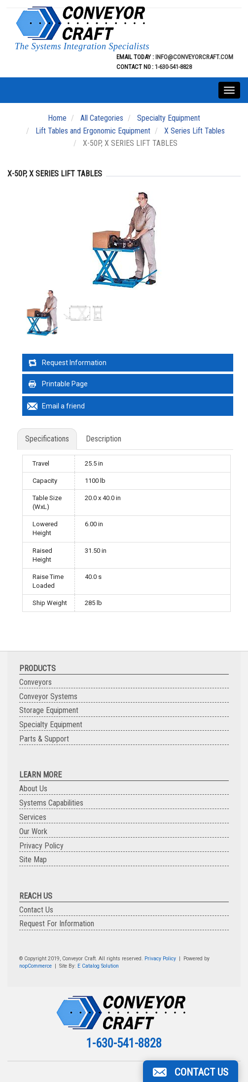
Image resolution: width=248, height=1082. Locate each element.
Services (32, 817)
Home (57, 118)
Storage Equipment (48, 710)
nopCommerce (35, 966)
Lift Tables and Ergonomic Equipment (92, 130)
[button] (190, 1071)
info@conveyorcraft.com (193, 57)
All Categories (101, 118)
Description (103, 438)
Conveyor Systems (48, 696)
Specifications (47, 438)
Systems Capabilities (51, 803)
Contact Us (36, 909)
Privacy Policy (41, 845)
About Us (33, 788)
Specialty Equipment (168, 118)
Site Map (33, 859)
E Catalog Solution (98, 966)
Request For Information (56, 923)
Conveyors (35, 682)
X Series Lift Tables (194, 130)
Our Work (33, 831)
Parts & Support (44, 739)
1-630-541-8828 (173, 66)
